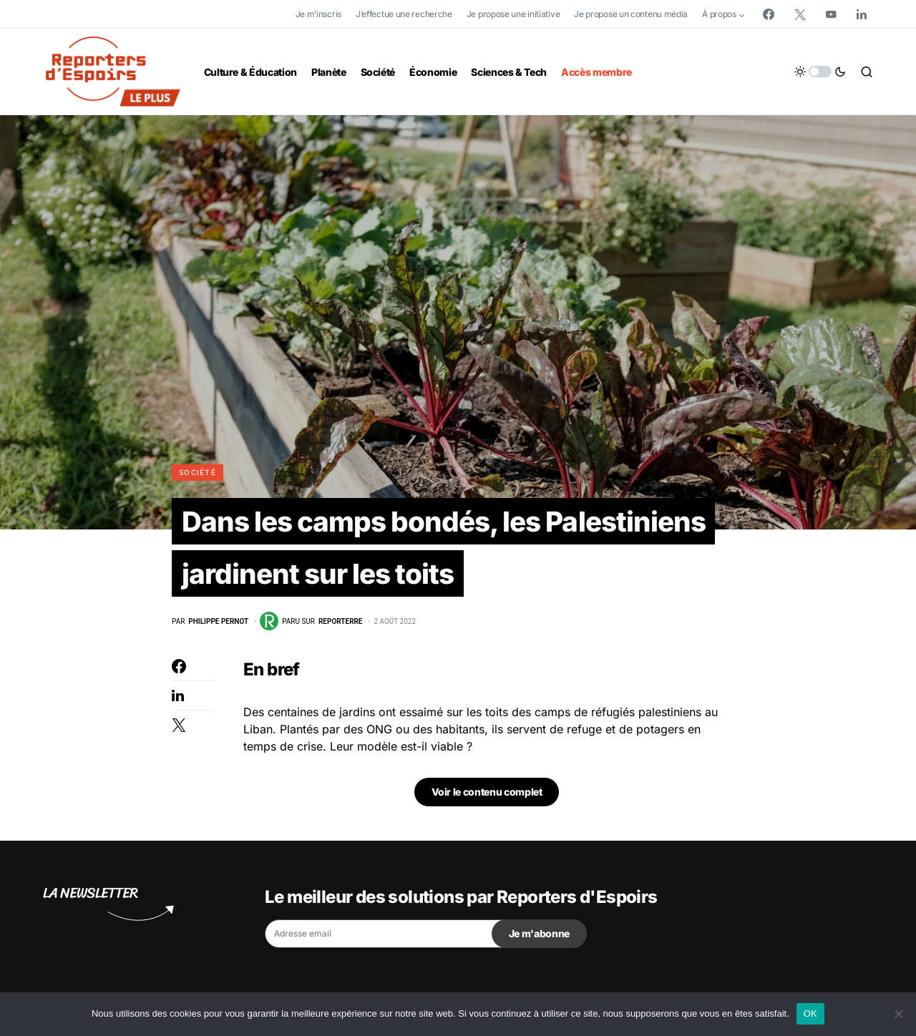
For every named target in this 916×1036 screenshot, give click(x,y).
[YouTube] (830, 14)
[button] (820, 71)
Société (197, 472)
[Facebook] (768, 14)
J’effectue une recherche (404, 14)
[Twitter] (800, 14)
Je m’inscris (318, 14)
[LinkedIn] (861, 14)
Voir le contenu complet (487, 795)
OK (810, 1013)
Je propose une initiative (513, 14)
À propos (719, 14)
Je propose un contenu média (631, 14)
